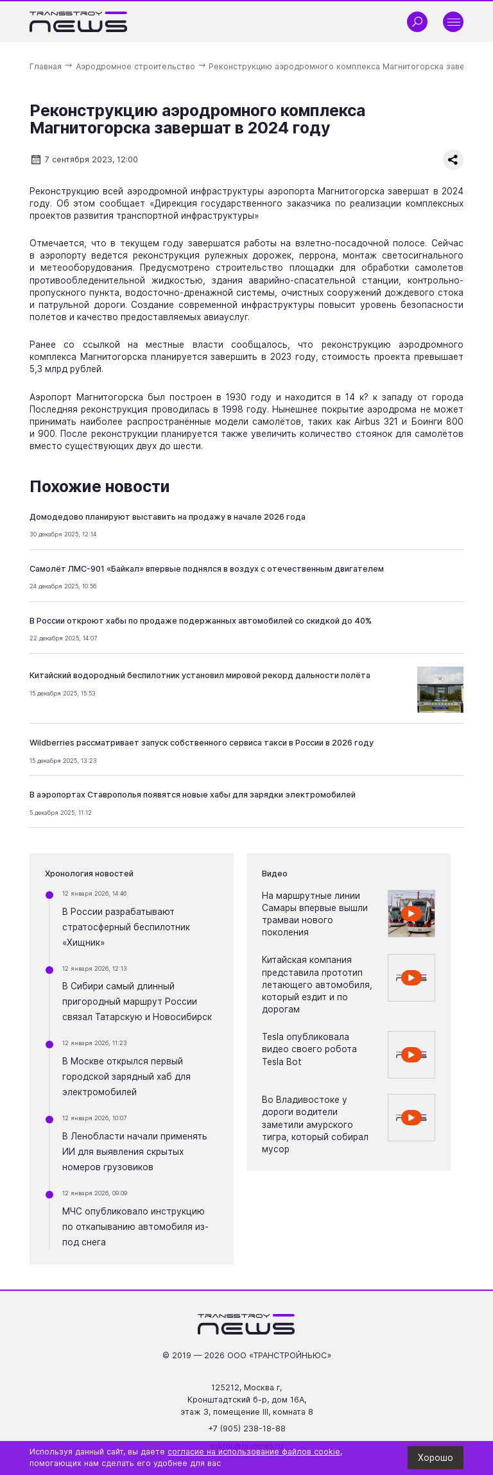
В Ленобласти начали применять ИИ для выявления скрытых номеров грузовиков (134, 1151)
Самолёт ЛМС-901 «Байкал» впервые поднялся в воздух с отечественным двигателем (207, 569)
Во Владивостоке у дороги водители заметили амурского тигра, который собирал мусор (315, 1124)
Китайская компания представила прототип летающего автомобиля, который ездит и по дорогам (317, 984)
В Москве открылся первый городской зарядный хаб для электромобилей (126, 1076)
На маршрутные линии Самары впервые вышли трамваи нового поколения (315, 914)
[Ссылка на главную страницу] (79, 22)
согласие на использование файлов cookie (254, 1451)
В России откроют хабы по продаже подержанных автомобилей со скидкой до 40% (201, 621)
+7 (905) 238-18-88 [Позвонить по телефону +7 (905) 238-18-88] (247, 1428)
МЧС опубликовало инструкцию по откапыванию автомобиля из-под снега (135, 1226)
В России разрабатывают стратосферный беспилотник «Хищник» (126, 927)
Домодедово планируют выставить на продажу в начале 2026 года (168, 517)
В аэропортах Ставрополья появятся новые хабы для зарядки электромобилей (193, 794)
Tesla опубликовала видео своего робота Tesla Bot (309, 1049)
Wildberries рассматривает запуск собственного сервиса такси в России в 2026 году (202, 742)
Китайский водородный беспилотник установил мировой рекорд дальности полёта (200, 675)
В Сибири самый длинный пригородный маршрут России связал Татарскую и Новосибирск (137, 1001)
